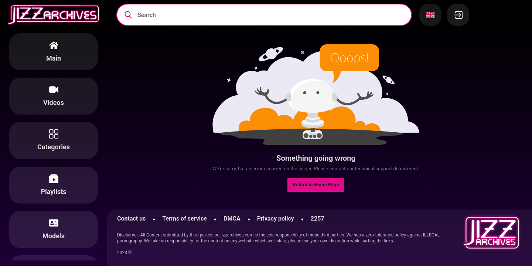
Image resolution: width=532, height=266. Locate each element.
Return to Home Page (316, 184)
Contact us (131, 218)
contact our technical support (360, 168)
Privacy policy (275, 218)
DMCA (232, 218)
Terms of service (184, 218)
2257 (317, 218)
